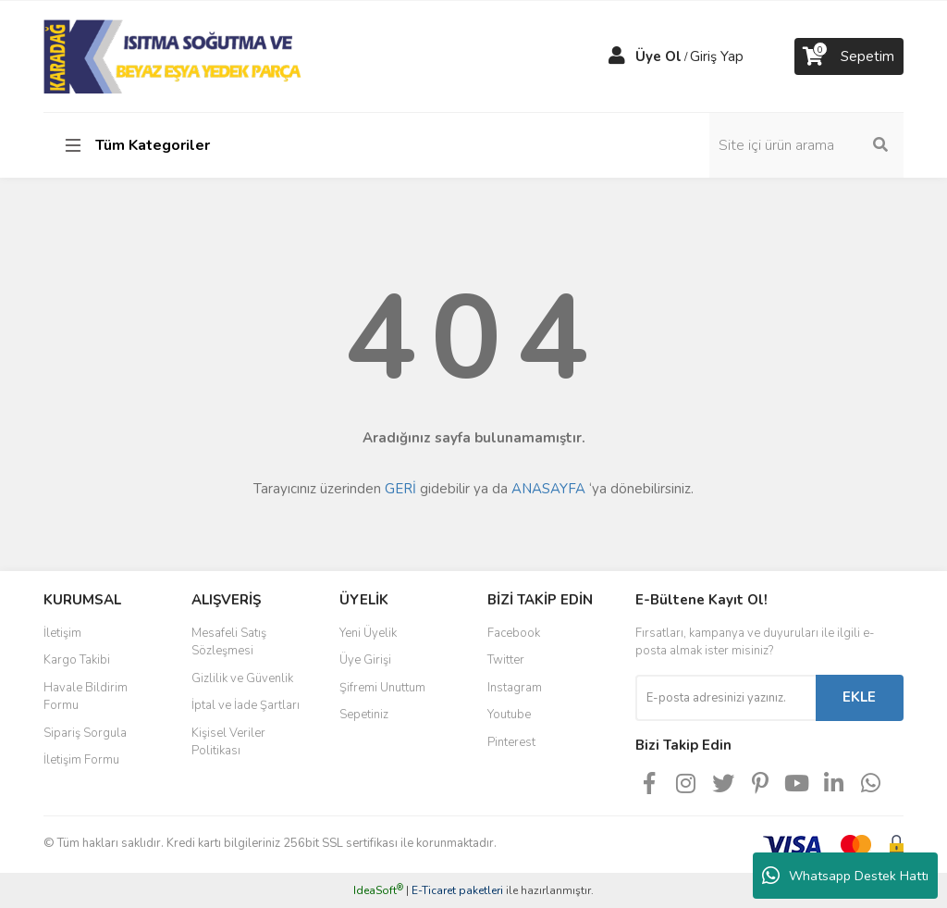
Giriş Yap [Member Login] (717, 56)
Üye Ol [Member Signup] (658, 56)
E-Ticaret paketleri (457, 890)
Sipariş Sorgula (85, 733)
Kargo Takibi (76, 660)
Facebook (513, 633)
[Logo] (174, 55)
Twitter (505, 660)
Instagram (514, 687)
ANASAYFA (548, 488)
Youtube (509, 714)
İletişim (62, 633)
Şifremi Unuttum (382, 687)
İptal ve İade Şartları (245, 705)
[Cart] (849, 56)
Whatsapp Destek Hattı (845, 875)
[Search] (806, 145)
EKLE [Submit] (859, 697)
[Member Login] (617, 56)
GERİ (400, 488)
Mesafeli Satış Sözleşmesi (228, 642)
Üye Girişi (365, 660)
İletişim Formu (81, 760)
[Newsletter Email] (725, 698)
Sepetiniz (363, 714)
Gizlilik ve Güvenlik (242, 678)
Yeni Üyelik (368, 633)
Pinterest (511, 742)
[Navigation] (140, 145)
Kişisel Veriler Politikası (228, 742)
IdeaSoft (378, 890)
